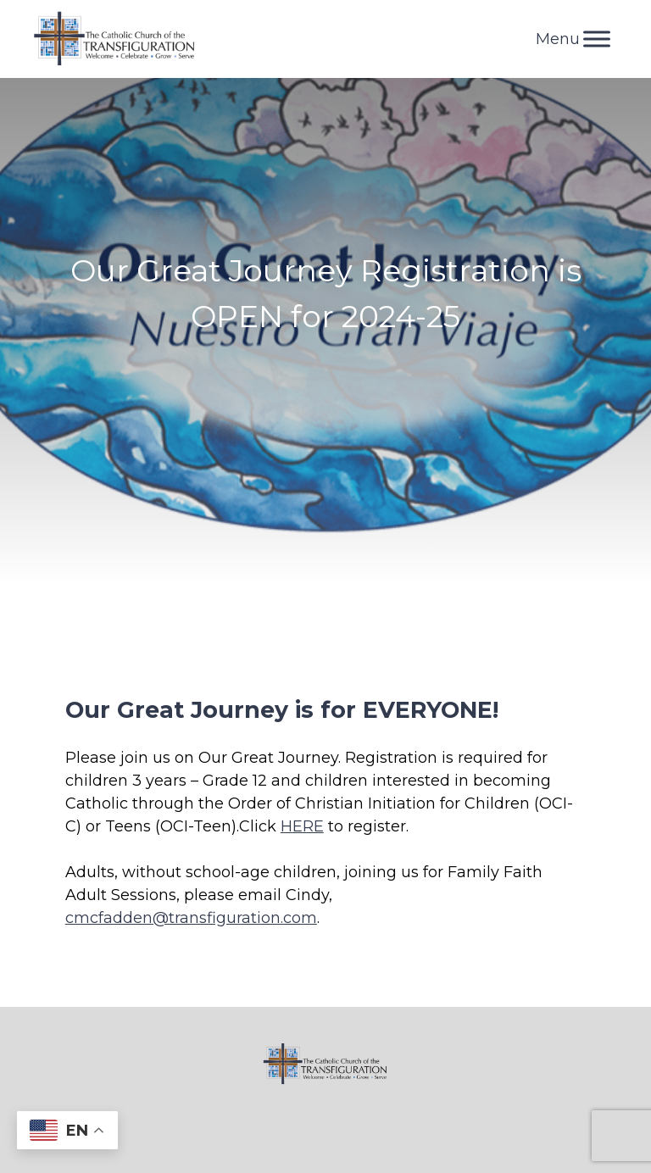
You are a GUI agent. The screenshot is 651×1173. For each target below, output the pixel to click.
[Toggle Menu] (596, 39)
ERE (308, 826)
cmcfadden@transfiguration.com (191, 918)
